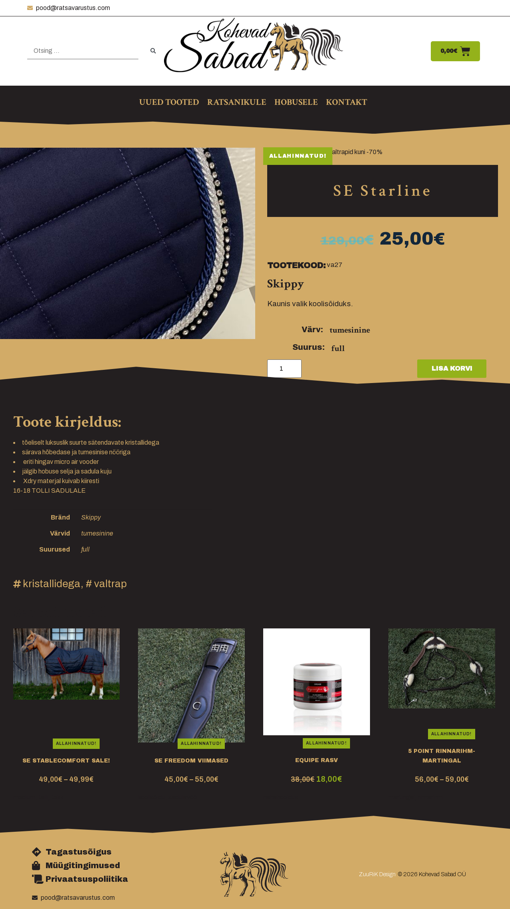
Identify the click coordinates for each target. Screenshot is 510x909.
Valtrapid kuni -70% (355, 151)
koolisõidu (151, 797)
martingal (401, 797)
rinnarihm (430, 797)
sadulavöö (182, 797)
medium (24, 797)
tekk (57, 797)
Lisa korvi (452, 368)
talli (43, 797)
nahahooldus (280, 797)
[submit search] (153, 51)
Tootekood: (296, 265)
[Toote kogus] (284, 368)
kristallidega (51, 583)
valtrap (110, 583)
